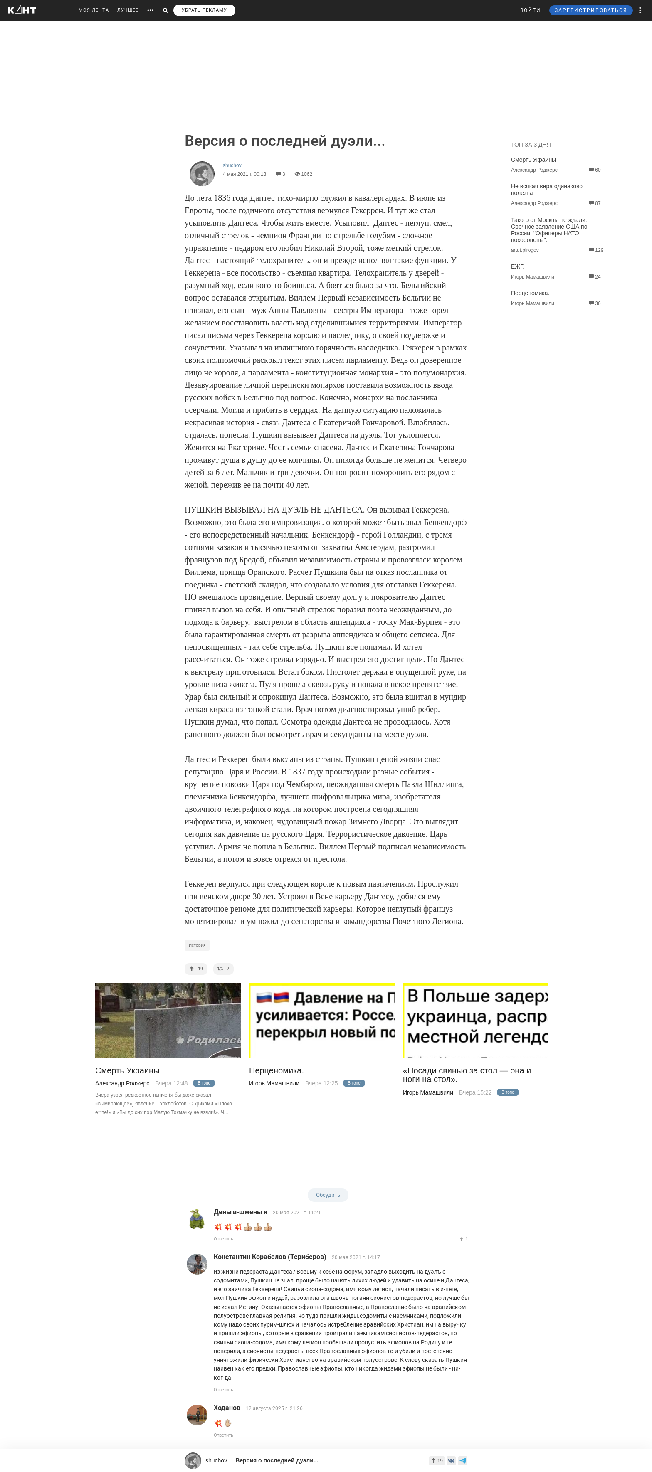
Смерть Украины (533, 159)
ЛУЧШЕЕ (127, 10)
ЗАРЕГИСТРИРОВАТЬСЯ (591, 10)
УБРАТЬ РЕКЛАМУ (204, 10)
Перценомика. (530, 293)
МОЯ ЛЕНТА (94, 10)
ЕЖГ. (517, 266)
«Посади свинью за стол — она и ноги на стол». (467, 1075)
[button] (640, 10)
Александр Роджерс (122, 1083)
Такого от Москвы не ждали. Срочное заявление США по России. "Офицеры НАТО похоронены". (549, 230)
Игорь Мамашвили (274, 1083)
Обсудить (328, 1195)
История (197, 945)
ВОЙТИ (530, 10)
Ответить (223, 1239)
